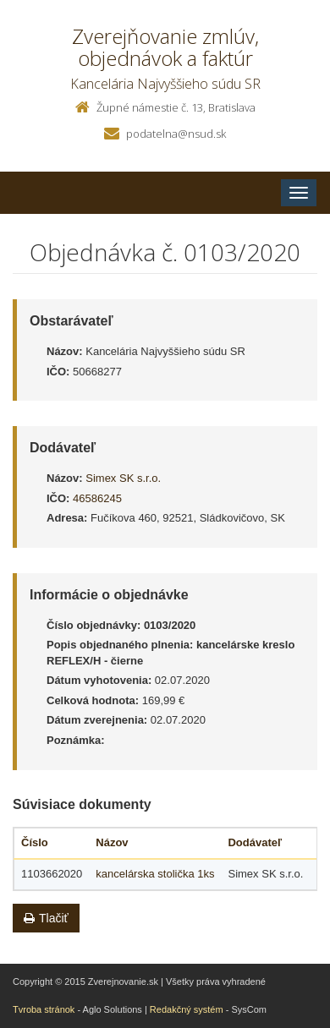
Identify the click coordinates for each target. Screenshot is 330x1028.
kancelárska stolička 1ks (155, 873)
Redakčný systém (186, 1009)
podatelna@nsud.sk (176, 133)
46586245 (97, 498)
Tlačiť (46, 918)
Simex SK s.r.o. (123, 478)
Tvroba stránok (43, 1009)
